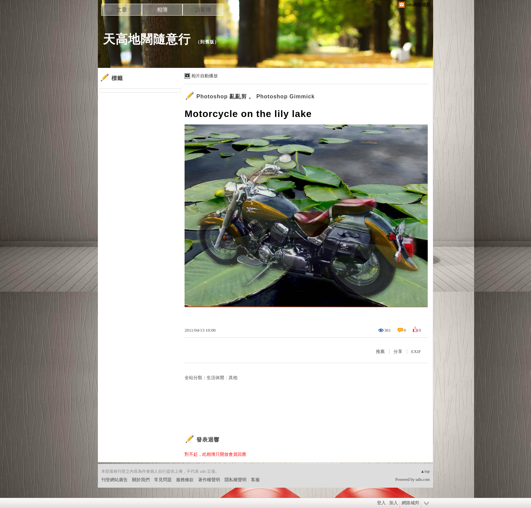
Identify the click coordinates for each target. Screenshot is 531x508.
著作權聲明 (209, 479)
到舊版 (207, 41)
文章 (121, 10)
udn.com (423, 479)
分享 (398, 351)
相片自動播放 (204, 75)
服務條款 (185, 479)
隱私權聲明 (236, 479)
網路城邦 (410, 502)
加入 (393, 502)
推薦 (380, 351)
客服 (255, 479)
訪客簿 (203, 10)
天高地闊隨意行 (147, 39)
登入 (381, 502)
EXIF (416, 351)
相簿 (162, 10)
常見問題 (163, 479)
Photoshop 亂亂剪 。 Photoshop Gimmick (255, 96)
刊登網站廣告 (114, 479)
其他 (233, 377)
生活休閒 (215, 377)
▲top (425, 471)
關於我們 (141, 479)
